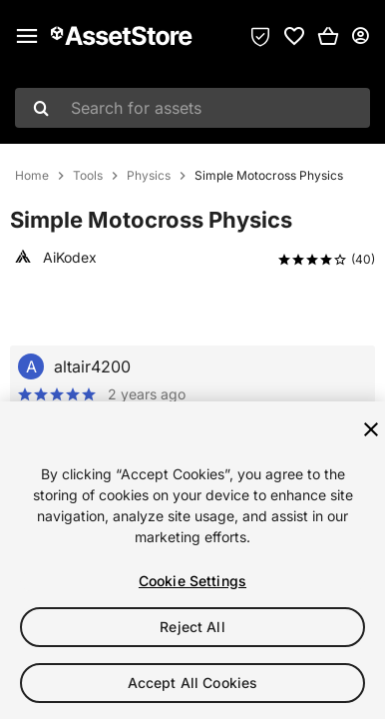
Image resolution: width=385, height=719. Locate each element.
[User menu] (360, 36)
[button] (328, 36)
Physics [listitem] (149, 176)
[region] (192, 560)
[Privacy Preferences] (260, 36)
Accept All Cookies (193, 682)
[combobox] (192, 108)
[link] (294, 36)
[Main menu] (27, 36)
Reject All (192, 626)
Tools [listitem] (88, 176)
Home (32, 176)
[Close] (371, 429)
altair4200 (92, 366)
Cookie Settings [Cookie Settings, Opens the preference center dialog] (192, 580)
